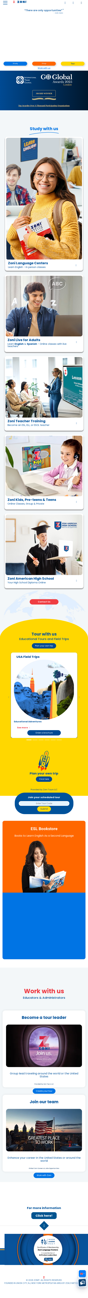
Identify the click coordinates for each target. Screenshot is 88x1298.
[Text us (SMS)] (82, 1283)
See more (24, 727)
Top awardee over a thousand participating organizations (44, 106)
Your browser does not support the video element (44, 40)
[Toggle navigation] (5, 2)
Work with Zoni (44, 1175)
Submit (44, 808)
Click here (44, 779)
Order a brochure (44, 732)
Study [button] (15, 63)
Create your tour (44, 1091)
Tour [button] (73, 63)
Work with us (44, 68)
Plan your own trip (44, 645)
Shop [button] (44, 63)
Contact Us (44, 601)
